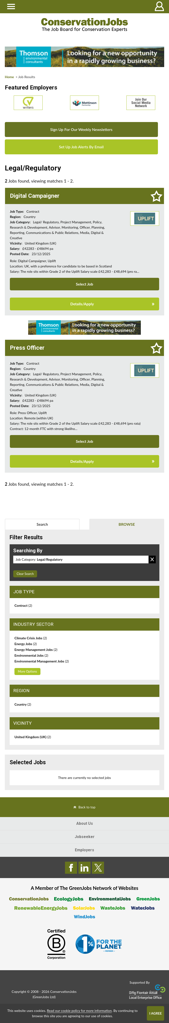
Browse (126, 524)
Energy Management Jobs (35, 650)
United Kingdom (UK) (32, 737)
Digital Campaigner (34, 195)
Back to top (87, 807)
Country (22, 704)
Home (9, 77)
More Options (27, 671)
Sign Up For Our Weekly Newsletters (81, 129)
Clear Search (25, 574)
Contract (23, 605)
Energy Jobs (25, 644)
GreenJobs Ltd (44, 997)
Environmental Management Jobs (41, 661)
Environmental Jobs (31, 655)
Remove (152, 559)
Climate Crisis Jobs (30, 638)
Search (42, 524)
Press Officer (27, 347)
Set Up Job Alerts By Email (81, 146)
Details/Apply (82, 303)
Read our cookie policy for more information (79, 1011)
